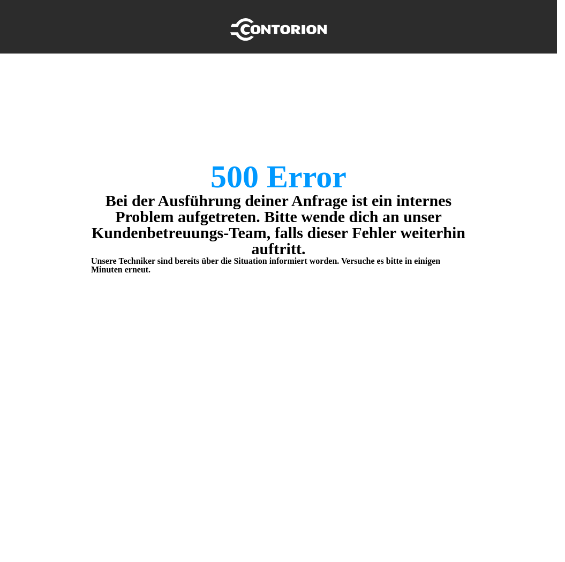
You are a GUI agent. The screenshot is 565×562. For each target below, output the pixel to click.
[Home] (278, 26)
